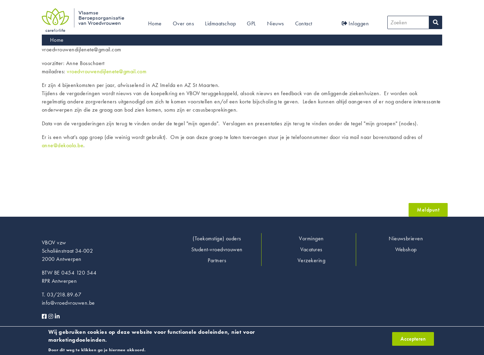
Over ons (183, 23)
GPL (251, 23)
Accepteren (413, 340)
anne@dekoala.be (62, 145)
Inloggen (355, 23)
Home (155, 23)
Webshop (406, 249)
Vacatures (311, 249)
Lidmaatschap (220, 23)
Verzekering (311, 260)
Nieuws (275, 23)
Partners (217, 260)
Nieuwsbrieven (406, 238)
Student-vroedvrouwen (217, 249)
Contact (303, 23)
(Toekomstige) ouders (217, 238)
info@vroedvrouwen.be (68, 302)
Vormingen (311, 238)
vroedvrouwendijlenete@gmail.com (106, 71)
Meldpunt (428, 209)
